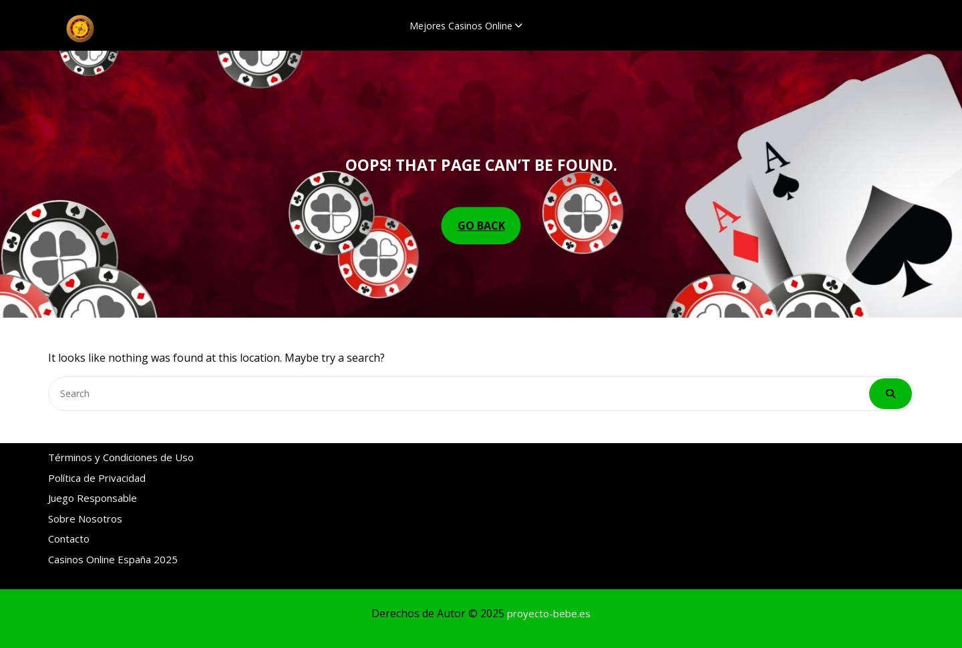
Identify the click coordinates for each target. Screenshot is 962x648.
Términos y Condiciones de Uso (121, 454)
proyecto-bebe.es (549, 613)
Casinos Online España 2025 (113, 556)
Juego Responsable (92, 495)
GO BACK (481, 225)
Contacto (69, 536)
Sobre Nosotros (85, 516)
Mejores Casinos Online (461, 25)
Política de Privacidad (97, 475)
